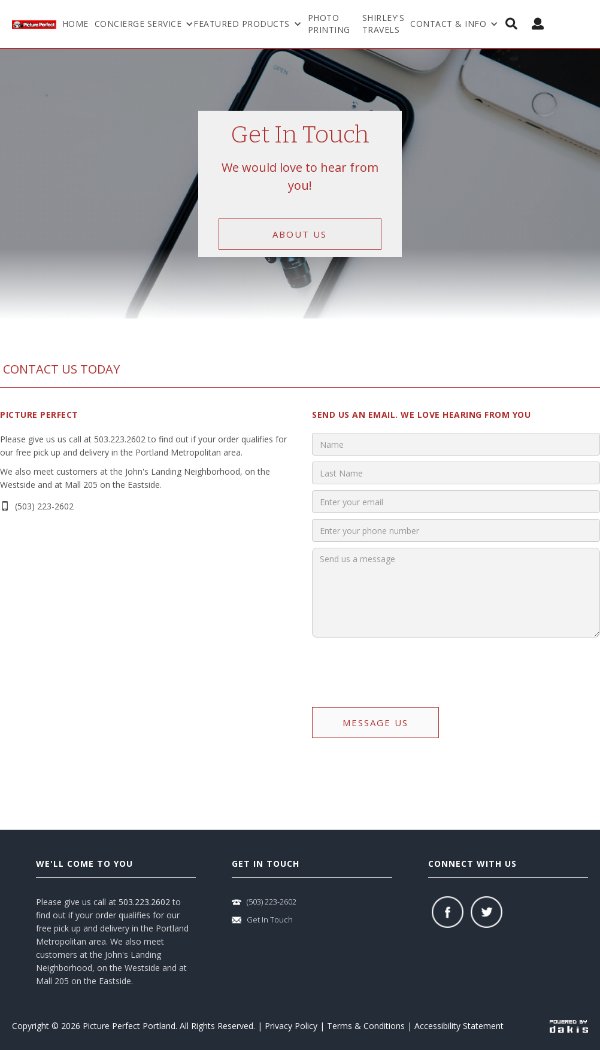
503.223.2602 (144, 902)
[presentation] (403, 667)
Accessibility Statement (459, 1025)
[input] (456, 444)
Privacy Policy (291, 1025)
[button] (144, 24)
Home (75, 23)
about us (299, 234)
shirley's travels (383, 23)
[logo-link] (34, 24)
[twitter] (486, 912)
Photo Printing (329, 23)
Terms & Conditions (366, 1025)
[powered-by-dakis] (569, 1025)
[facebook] (447, 912)
